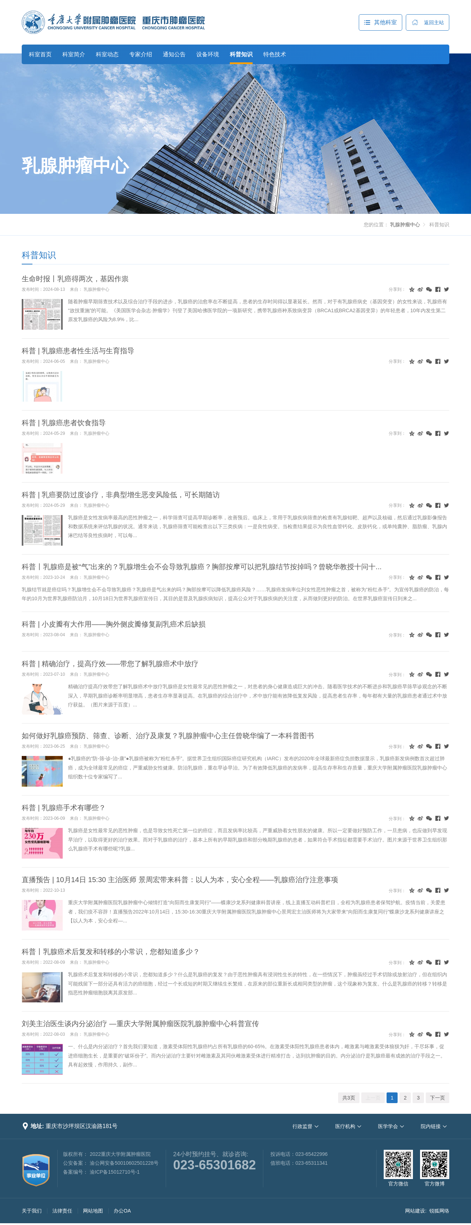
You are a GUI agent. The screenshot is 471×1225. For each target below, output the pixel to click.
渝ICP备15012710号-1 (115, 1172)
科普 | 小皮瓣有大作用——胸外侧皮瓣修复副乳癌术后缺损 (114, 624)
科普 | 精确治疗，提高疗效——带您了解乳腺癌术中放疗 (110, 664)
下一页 (437, 1098)
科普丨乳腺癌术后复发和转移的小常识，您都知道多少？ (111, 952)
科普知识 (241, 54)
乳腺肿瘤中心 (75, 166)
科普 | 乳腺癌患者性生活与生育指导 (78, 351)
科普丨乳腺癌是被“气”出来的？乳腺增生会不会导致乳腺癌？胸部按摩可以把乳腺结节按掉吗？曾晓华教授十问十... (202, 567)
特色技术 (274, 54)
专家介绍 (140, 54)
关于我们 (32, 1211)
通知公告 (174, 54)
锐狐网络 (439, 1211)
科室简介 (73, 54)
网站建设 (415, 1211)
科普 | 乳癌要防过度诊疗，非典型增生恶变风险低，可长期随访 (121, 495)
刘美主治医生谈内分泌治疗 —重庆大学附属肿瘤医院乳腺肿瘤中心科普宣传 (140, 1024)
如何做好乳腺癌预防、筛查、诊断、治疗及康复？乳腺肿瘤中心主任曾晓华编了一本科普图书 (168, 736)
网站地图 (93, 1211)
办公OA (122, 1211)
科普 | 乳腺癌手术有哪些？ (64, 808)
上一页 (373, 1098)
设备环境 (207, 54)
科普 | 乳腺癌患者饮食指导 (64, 423)
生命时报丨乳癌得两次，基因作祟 (75, 279)
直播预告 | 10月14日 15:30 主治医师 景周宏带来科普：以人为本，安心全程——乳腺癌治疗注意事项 (180, 880)
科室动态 (107, 54)
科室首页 (40, 54)
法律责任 (62, 1211)
